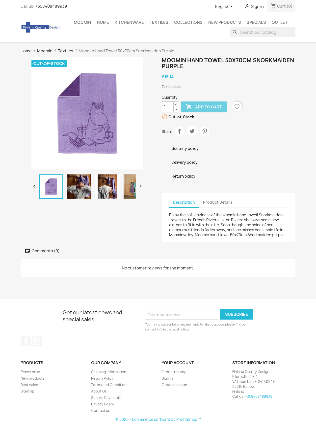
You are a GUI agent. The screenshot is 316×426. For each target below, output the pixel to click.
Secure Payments (106, 397)
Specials (256, 22)
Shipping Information (108, 371)
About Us (99, 391)
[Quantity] (168, 106)
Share (179, 131)
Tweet (192, 131)
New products (33, 378)
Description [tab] (184, 202)
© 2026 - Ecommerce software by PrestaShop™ (158, 419)
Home (103, 22)
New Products (224, 22)
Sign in (167, 378)
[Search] (262, 32)
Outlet (280, 22)
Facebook (26, 341)
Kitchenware (129, 22)
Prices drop (30, 371)
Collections (188, 22)
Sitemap (27, 391)
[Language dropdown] (225, 7)
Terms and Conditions (110, 384)
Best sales (29, 384)
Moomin (82, 22)
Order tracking (174, 371)
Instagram (37, 341)
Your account (178, 362)
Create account (175, 384)
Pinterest (205, 131)
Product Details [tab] (217, 202)
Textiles (159, 22)
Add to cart (204, 107)
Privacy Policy (102, 404)
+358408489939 (51, 6)
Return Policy (102, 378)
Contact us (100, 410)
